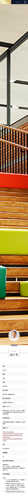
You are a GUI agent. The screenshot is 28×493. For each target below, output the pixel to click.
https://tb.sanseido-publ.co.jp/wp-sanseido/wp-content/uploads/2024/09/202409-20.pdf (12, 437)
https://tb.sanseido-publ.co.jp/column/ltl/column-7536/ (13, 432)
